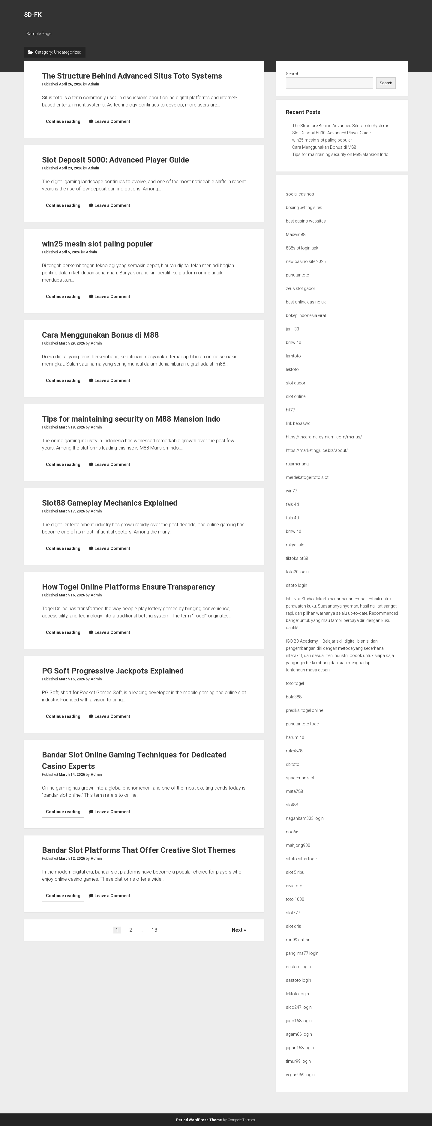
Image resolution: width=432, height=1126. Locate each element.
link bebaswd (298, 423)
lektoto (292, 369)
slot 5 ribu (295, 872)
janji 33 (292, 329)
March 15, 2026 (72, 679)
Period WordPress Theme (199, 1120)
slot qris (293, 926)
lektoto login (297, 993)
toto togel (295, 683)
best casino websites (306, 221)
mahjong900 (298, 845)
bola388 (294, 696)
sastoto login (298, 980)
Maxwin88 (295, 234)
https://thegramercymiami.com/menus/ (324, 437)
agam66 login (299, 1034)
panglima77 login (302, 953)
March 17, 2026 (72, 511)
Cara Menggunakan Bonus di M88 (105, 335)
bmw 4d (293, 342)
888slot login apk (302, 248)
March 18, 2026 (72, 427)
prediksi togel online (304, 710)
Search (292, 73)
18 (154, 941)
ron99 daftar (298, 939)
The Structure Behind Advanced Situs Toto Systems (140, 76)
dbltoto (292, 764)
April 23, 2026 (70, 168)
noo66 (292, 831)
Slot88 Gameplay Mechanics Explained (115, 503)
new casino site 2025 (306, 261)
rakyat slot (296, 544)
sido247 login (299, 1007)
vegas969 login (300, 1074)
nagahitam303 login (305, 818)
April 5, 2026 (69, 252)
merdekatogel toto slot (307, 477)
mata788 (294, 791)
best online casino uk (306, 302)
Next (237, 941)
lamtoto (293, 356)
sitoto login (296, 585)
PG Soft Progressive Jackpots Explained (119, 671)
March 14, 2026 (72, 774)
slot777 (293, 912)
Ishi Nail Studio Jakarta (307, 598)
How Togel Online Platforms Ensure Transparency (136, 587)
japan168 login (300, 1047)
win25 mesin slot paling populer (102, 244)
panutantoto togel (303, 723)
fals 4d (292, 504)
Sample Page (38, 33)
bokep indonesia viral (306, 315)
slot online (295, 396)
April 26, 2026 (70, 84)
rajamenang (297, 463)
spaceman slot (300, 777)
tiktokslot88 (297, 558)
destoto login (298, 966)
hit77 (290, 410)
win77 (291, 490)
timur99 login (298, 1061)
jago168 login (299, 1020)
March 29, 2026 (72, 343)
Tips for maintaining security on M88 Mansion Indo (138, 419)
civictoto (294, 885)
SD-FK (33, 14)
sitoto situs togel (301, 858)
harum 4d (295, 737)
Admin (93, 84)
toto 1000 (295, 899)
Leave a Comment (112, 121)
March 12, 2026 (72, 870)
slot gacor (295, 383)
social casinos (300, 194)
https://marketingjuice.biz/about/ (317, 450)
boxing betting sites (304, 207)
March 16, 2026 (72, 595)
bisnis (363, 641)
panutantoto (297, 275)
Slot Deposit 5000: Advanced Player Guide (122, 160)
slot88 (292, 804)
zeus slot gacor (300, 288)
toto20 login (297, 571)
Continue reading (65, 122)
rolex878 (294, 750)
